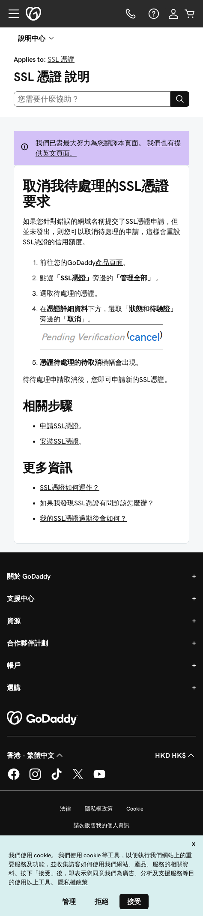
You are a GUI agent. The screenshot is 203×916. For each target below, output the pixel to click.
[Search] (179, 99)
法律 (65, 808)
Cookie (134, 808)
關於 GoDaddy (29, 576)
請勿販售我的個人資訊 (101, 825)
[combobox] (92, 99)
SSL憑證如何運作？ (69, 487)
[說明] (153, 14)
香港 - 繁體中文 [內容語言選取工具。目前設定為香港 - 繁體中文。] (36, 755)
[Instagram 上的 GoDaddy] (35, 778)
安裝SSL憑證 (59, 441)
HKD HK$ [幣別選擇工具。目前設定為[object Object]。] (175, 755)
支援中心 (20, 598)
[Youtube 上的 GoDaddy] (99, 778)
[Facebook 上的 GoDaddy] (14, 778)
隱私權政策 (99, 808)
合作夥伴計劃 (27, 643)
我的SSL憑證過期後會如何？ (83, 518)
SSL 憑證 (61, 59)
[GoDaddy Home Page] (42, 718)
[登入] (173, 14)
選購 (14, 687)
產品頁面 (109, 262)
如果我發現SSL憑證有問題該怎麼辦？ (97, 502)
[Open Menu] (10, 13)
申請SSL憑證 (59, 425)
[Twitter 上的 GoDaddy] (78, 778)
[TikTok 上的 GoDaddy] (56, 778)
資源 (14, 620)
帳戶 (14, 665)
